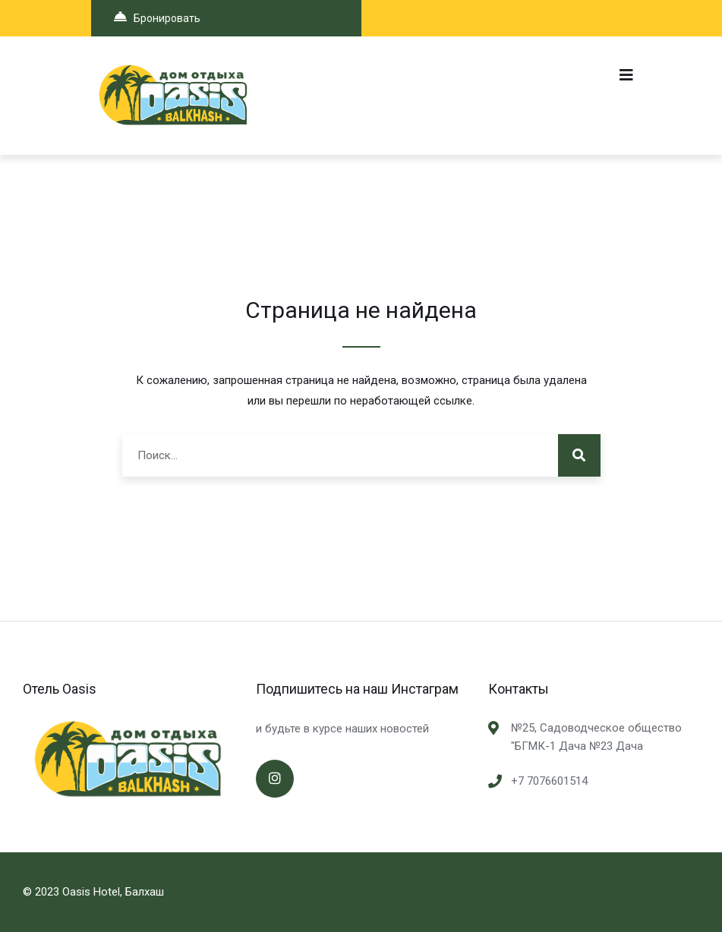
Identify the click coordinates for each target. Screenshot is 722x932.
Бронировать (157, 17)
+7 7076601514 (549, 781)
